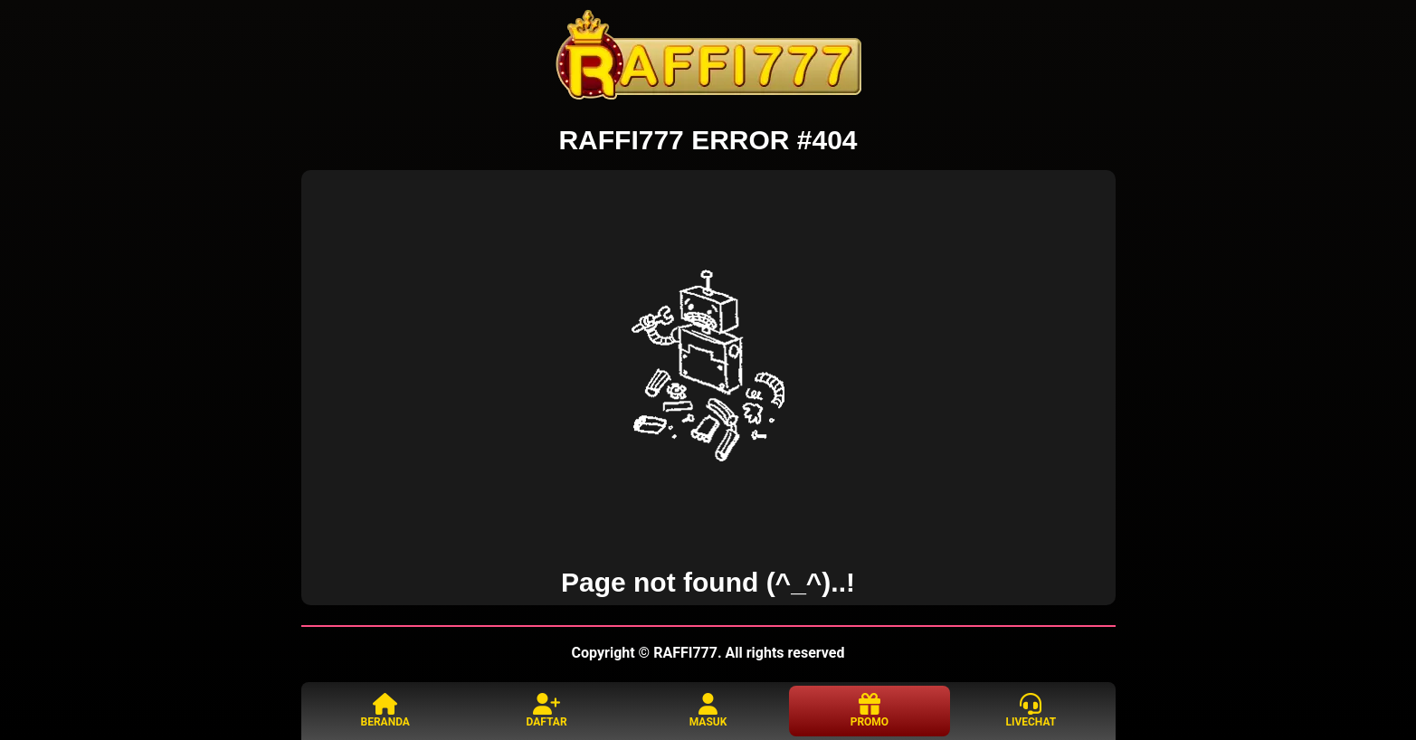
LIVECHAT (1030, 710)
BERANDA (385, 710)
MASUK (708, 710)
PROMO (870, 710)
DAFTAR (547, 710)
